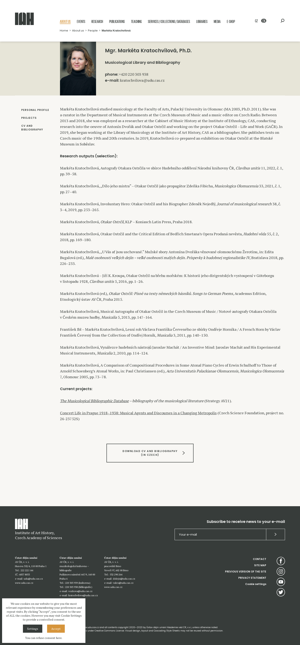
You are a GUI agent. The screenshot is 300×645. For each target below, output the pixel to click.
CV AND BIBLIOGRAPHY (32, 127)
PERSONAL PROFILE (35, 110)
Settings (32, 629)
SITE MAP (260, 565)
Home (64, 31)
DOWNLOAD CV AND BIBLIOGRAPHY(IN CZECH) (150, 453)
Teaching (136, 21)
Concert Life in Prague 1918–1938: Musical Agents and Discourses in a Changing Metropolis (138, 412)
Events (81, 21)
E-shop (231, 21)
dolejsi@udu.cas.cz (124, 578)
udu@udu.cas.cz (33, 578)
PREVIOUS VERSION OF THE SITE (245, 571)
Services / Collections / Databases (169, 21)
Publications (117, 21)
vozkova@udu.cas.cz (80, 591)
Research (97, 21)
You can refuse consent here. (43, 638)
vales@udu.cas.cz (123, 582)
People (93, 31)
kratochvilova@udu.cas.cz (142, 80)
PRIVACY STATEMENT (252, 578)
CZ (256, 21)
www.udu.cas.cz (24, 582)
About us (65, 21)
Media (217, 21)
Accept (56, 629)
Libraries (202, 21)
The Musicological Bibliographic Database (94, 400)
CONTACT (259, 559)
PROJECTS (29, 118)
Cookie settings (255, 584)
